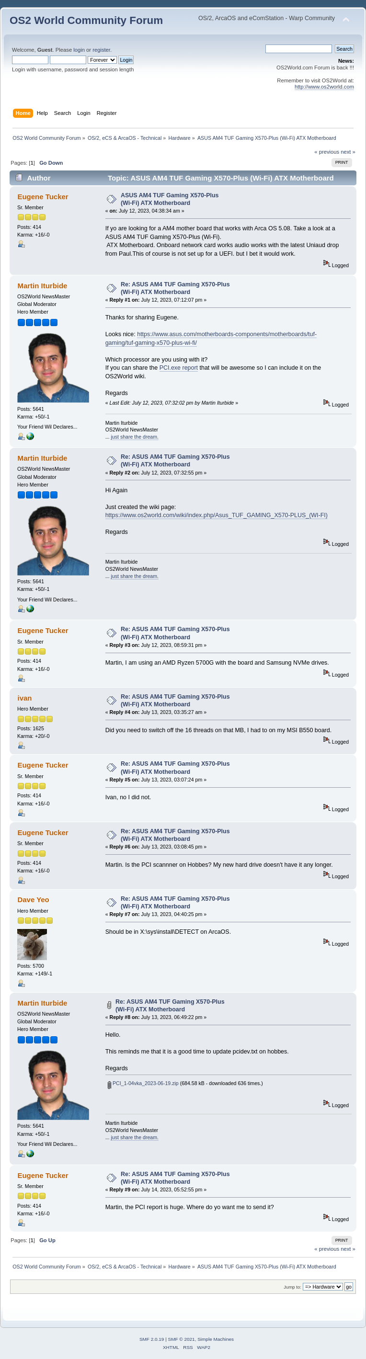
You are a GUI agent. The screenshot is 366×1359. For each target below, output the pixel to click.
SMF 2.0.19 (151, 1339)
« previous (326, 152)
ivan (24, 698)
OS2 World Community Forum (86, 20)
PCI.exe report (179, 367)
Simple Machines (215, 1339)
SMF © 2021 (181, 1339)
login (79, 50)
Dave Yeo (33, 899)
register (101, 50)
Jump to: (292, 1287)
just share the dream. (135, 437)
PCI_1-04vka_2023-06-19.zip (143, 1083)
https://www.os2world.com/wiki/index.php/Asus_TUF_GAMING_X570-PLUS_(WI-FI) (216, 515)
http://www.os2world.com (324, 87)
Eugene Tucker (42, 197)
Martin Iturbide (42, 286)
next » (348, 152)
